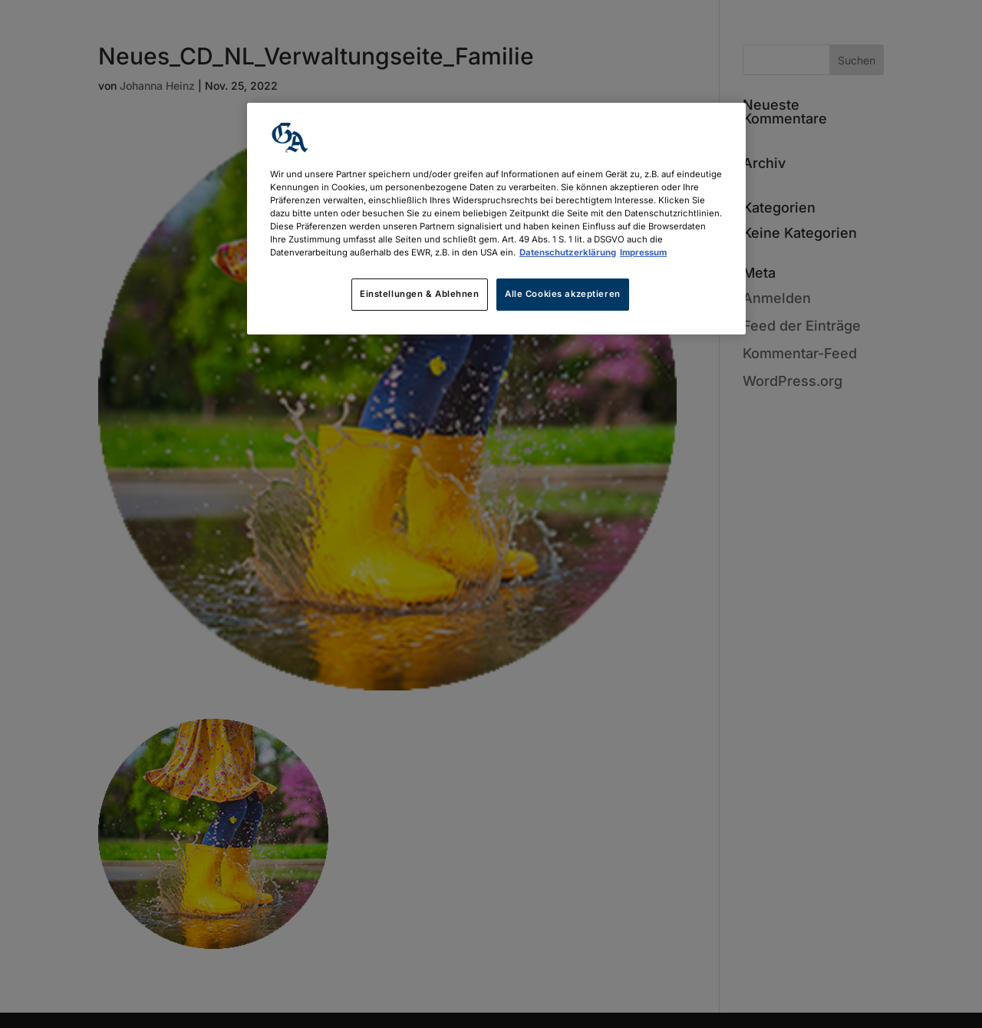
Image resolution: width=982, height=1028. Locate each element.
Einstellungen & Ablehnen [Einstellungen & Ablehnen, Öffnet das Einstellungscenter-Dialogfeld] (419, 293)
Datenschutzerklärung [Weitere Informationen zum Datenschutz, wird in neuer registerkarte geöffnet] (567, 252)
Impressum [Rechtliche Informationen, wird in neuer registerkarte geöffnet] (643, 252)
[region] (496, 218)
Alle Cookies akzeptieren (563, 293)
